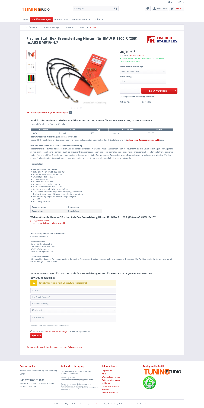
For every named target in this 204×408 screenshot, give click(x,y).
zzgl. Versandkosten (136, 55)
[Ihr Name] (73, 290)
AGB (104, 374)
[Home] (25, 19)
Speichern (36, 335)
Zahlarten (106, 383)
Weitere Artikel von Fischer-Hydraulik (47, 223)
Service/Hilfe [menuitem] (175, 2)
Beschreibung (33, 112)
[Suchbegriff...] (96, 8)
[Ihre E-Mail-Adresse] (73, 297)
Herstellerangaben (47, 112)
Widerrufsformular (110, 392)
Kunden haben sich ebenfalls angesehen (64, 347)
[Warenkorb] (176, 8)
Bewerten (148, 96)
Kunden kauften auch (36, 347)
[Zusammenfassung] (73, 303)
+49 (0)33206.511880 (32, 380)
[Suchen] (116, 8)
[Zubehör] (99, 19)
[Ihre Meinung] (73, 318)
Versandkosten (95, 404)
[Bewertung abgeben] (73, 310)
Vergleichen (126, 96)
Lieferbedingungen (110, 386)
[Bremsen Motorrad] (81, 19)
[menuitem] (96, 10)
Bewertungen (64, 112)
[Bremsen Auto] (61, 19)
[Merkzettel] (148, 8)
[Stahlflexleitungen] (41, 19)
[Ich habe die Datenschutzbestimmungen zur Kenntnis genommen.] (31, 331)
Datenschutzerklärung (112, 380)
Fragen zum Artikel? (40, 220)
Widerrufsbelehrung (111, 377)
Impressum (107, 370)
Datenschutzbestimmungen (56, 331)
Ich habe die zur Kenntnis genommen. (62, 331)
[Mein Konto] (160, 8)
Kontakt (105, 389)
